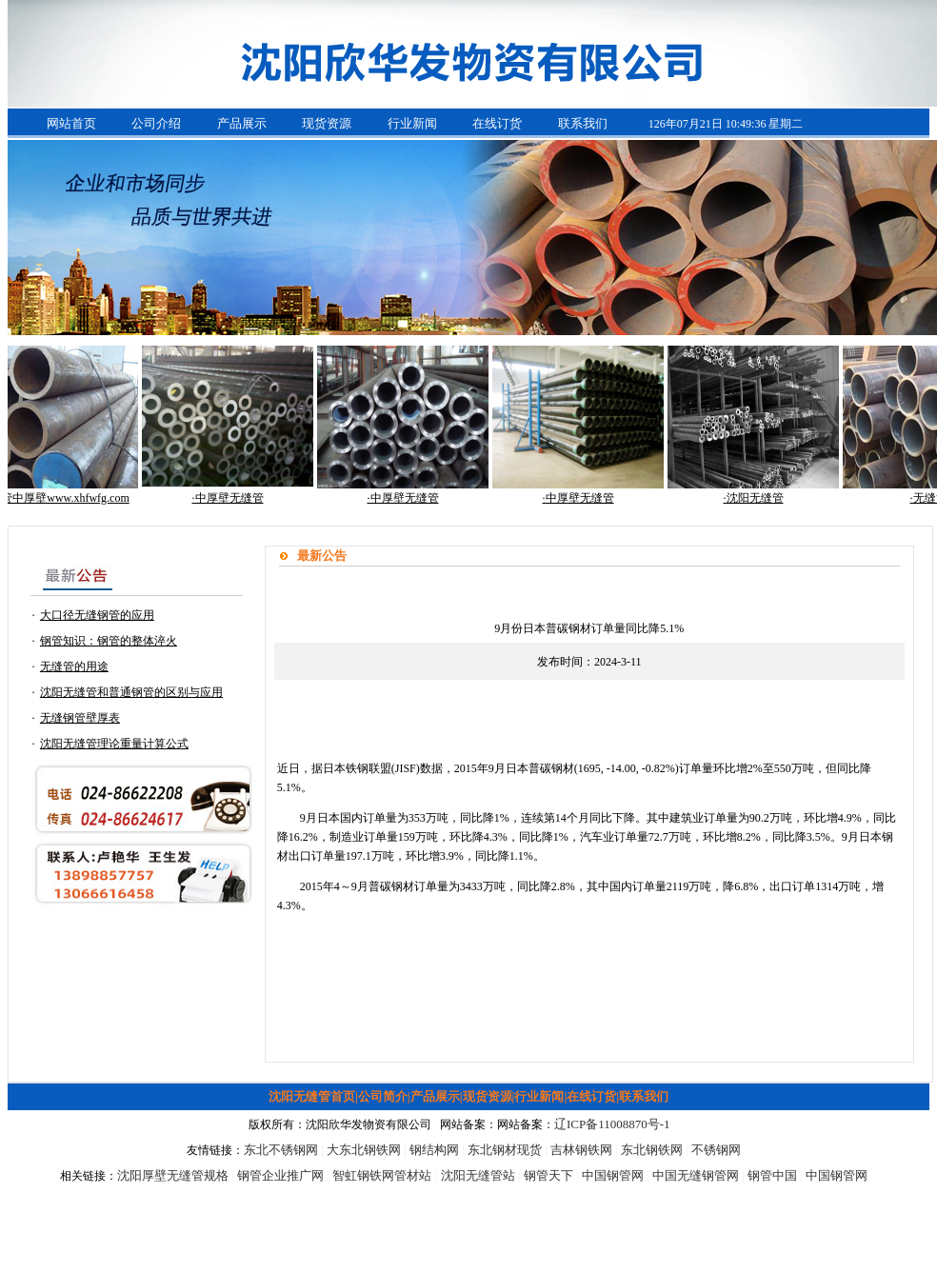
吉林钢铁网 (581, 1150)
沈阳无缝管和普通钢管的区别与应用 (131, 692)
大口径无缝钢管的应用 (97, 615)
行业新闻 (412, 123)
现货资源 (326, 123)
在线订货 (497, 123)
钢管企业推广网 (280, 1175)
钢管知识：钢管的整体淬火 (108, 640)
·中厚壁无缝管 (233, 498)
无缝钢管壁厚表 (80, 718)
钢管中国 (772, 1175)
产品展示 (242, 123)
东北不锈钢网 (281, 1150)
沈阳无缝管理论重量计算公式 (114, 743)
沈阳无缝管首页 (312, 1096)
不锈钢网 (716, 1150)
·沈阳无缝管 (758, 498)
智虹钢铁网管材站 (381, 1175)
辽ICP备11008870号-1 (612, 1124)
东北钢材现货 (505, 1150)
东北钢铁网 (652, 1150)
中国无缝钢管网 (695, 1175)
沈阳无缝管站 (478, 1175)
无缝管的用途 (74, 666)
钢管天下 (548, 1175)
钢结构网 (434, 1150)
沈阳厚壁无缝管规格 (173, 1175)
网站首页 (71, 123)
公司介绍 (156, 123)
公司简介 (383, 1096)
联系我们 (583, 123)
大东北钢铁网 (364, 1150)
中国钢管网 (613, 1175)
